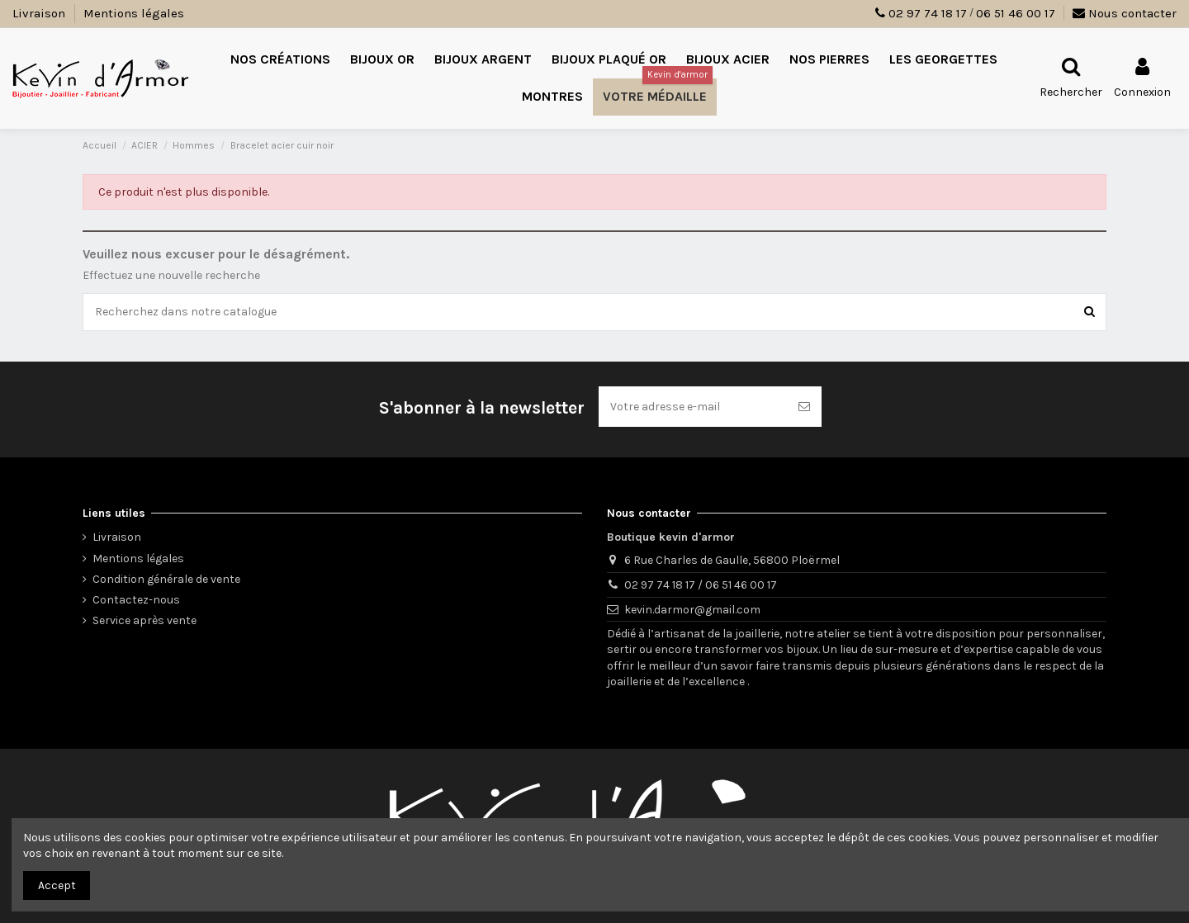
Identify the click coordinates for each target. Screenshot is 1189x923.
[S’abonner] (804, 406)
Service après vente (144, 620)
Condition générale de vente (166, 579)
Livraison (40, 13)
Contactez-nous (136, 600)
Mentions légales (133, 13)
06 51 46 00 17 (1015, 13)
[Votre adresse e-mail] (693, 406)
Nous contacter (1125, 13)
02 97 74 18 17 (927, 13)
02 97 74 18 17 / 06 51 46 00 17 (700, 585)
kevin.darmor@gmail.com (692, 610)
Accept (57, 885)
